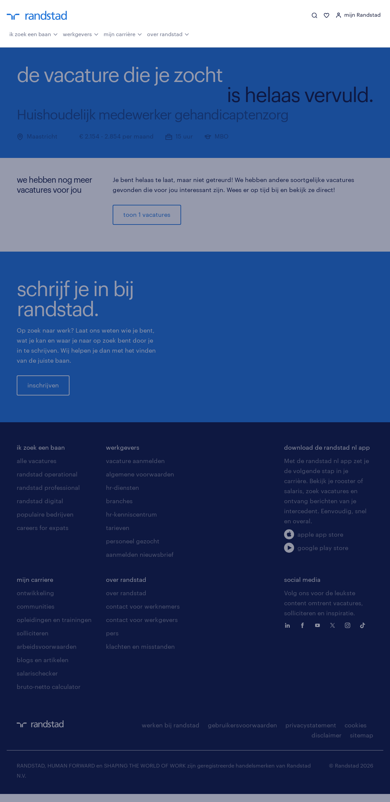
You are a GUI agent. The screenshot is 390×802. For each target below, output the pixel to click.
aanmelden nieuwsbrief (139, 562)
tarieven (117, 535)
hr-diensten (122, 495)
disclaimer (326, 743)
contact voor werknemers (143, 614)
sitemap (361, 743)
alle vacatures (36, 468)
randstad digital (40, 509)
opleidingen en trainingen (54, 627)
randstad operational (47, 482)
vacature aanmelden (135, 468)
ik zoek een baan (33, 33)
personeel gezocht (132, 549)
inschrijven (43, 389)
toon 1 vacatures (146, 214)
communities (35, 614)
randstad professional (48, 495)
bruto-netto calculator (49, 694)
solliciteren (32, 641)
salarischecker (37, 681)
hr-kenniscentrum (131, 522)
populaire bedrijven (45, 522)
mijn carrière (123, 33)
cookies (356, 733)
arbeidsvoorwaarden (47, 654)
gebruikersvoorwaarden (242, 733)
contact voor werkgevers (142, 627)
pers (112, 641)
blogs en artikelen (43, 668)
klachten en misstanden (140, 654)
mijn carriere (35, 587)
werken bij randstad (171, 733)
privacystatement (310, 733)
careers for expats (43, 535)
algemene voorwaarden (140, 482)
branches (119, 509)
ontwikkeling (35, 601)
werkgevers (81, 33)
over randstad (168, 33)
